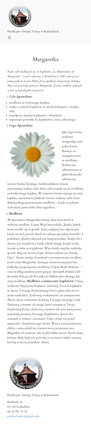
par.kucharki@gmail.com (23, 416)
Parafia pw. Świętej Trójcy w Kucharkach (33, 31)
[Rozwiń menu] (9, 37)
